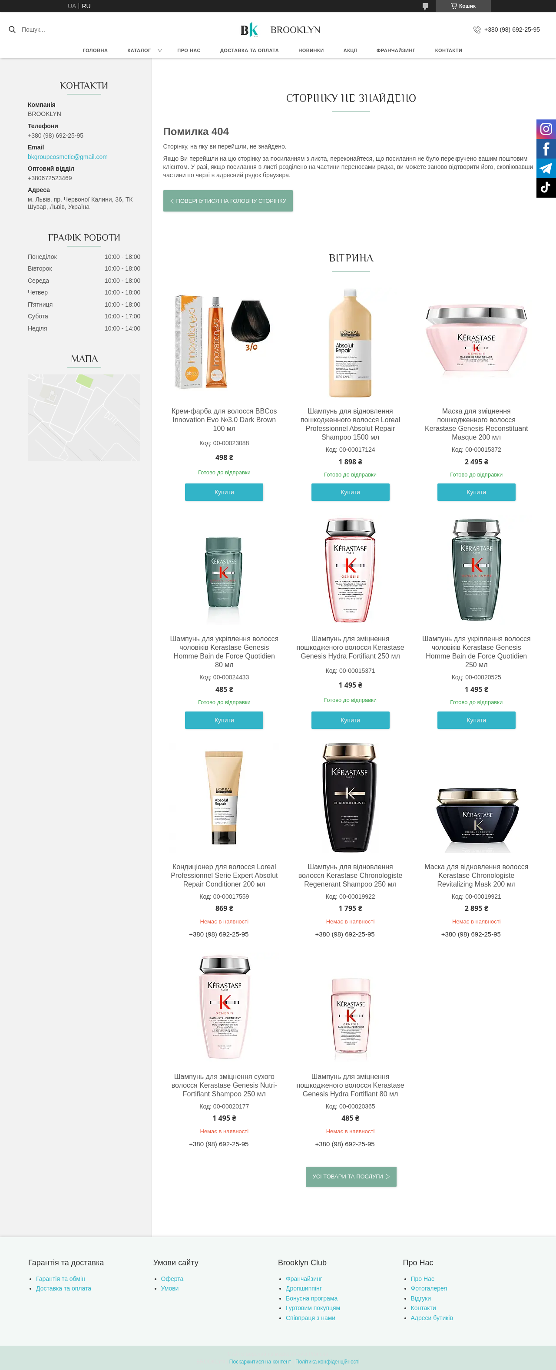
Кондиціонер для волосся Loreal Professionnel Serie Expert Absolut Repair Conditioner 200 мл (223, 875)
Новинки (311, 50)
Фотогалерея (429, 1288)
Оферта (172, 1278)
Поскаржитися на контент (260, 1362)
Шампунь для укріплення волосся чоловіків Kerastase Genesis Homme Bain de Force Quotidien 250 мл (474, 651)
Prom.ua (318, 1354)
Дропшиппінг (304, 1288)
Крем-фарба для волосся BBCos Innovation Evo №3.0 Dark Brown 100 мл (224, 419)
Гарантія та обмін (60, 1278)
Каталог (139, 50)
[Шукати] (12, 29)
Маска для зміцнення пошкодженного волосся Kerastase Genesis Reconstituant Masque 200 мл (474, 424)
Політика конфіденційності (327, 1362)
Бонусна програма (312, 1298)
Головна (95, 50)
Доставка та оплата (249, 50)
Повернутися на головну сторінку (231, 201)
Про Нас (422, 1278)
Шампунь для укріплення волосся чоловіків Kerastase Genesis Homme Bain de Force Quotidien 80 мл (224, 651)
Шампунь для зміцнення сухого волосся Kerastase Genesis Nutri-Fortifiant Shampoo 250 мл (224, 1085)
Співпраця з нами (310, 1317)
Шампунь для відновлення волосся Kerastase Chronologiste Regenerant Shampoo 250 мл (349, 875)
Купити (224, 492)
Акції (350, 50)
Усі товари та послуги (347, 1176)
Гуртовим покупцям (313, 1307)
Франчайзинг (396, 50)
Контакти (449, 50)
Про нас (189, 50)
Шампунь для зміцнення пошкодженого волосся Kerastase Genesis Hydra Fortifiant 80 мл (349, 1085)
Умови (170, 1288)
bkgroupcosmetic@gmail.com (68, 156)
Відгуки (421, 1298)
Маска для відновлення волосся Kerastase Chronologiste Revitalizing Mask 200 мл (474, 875)
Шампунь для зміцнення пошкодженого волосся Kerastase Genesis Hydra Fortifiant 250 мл (349, 647)
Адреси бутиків (432, 1317)
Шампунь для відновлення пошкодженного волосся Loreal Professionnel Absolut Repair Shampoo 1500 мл (349, 424)
